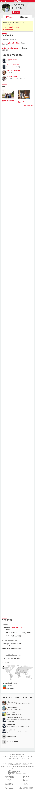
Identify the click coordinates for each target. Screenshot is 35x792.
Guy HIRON (11, 724)
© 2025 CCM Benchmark (21, 768)
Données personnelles (6, 766)
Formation (29, 763)
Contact (16, 763)
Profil (11, 17)
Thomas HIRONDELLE (14, 718)
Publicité (24, 763)
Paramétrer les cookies (19, 766)
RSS (20, 763)
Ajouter (17, 12)
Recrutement (24, 764)
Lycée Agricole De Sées (11, 43)
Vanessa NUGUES (13, 65)
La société (9, 764)
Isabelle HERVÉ (12, 77)
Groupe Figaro (10, 768)
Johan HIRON (11, 713)
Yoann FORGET (12, 59)
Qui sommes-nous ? (8, 763)
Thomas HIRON (12, 702)
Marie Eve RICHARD (13, 71)
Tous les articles (16, 764)
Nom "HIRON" (11, 736)
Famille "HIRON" (12, 742)
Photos (25, 17)
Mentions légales (30, 766)
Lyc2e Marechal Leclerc (10, 48)
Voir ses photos (28, 105)
